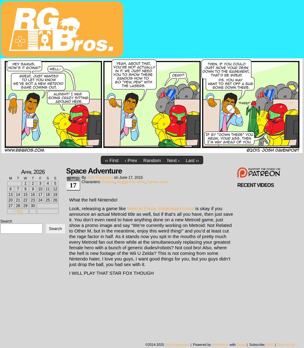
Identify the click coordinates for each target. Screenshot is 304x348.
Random (152, 160)
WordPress (220, 344)
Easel (241, 344)
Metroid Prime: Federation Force (160, 208)
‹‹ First (111, 160)
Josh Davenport (100, 177)
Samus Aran (157, 182)
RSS (270, 344)
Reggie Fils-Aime (131, 182)
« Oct (18, 211)
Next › (173, 160)
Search (6, 221)
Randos (108, 182)
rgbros (63, 30)
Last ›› (192, 160)
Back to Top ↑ (287, 344)
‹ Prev (131, 160)
